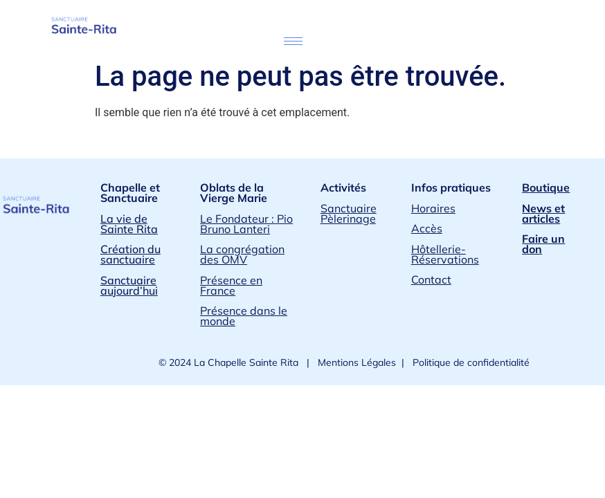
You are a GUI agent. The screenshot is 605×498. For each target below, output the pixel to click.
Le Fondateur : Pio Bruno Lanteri (246, 224)
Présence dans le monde (243, 316)
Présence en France (231, 285)
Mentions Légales (355, 362)
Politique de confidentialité (470, 362)
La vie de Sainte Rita (129, 224)
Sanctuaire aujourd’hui (129, 285)
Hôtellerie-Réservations (445, 254)
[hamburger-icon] (293, 41)
